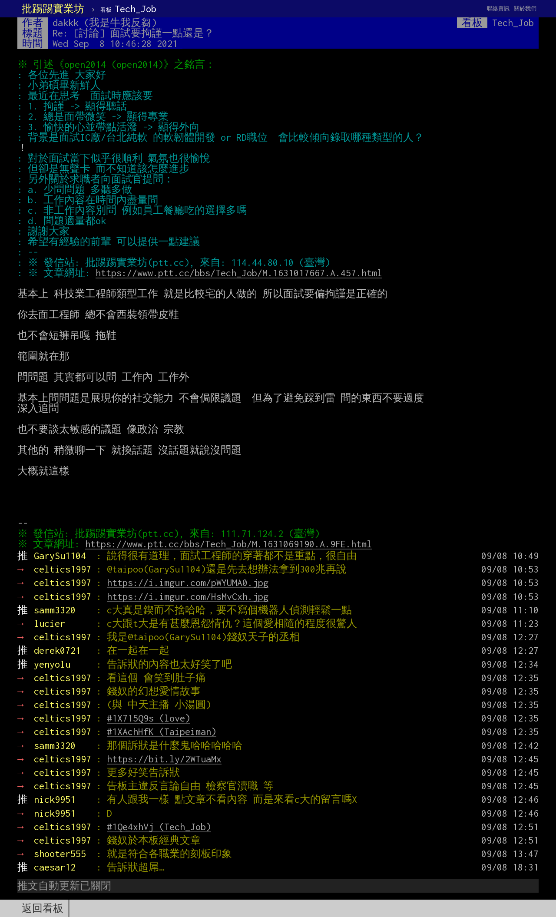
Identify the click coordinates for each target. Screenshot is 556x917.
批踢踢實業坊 (53, 8)
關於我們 (525, 8)
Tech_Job (128, 8)
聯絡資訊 (498, 8)
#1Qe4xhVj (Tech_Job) (159, 826)
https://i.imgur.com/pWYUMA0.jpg (187, 582)
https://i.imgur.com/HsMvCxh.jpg (187, 596)
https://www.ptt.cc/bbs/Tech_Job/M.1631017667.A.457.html (241, 272)
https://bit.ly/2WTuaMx (164, 759)
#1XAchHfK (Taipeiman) (161, 731)
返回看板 (42, 908)
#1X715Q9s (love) (148, 718)
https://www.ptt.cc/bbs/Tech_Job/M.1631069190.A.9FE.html (230, 544)
